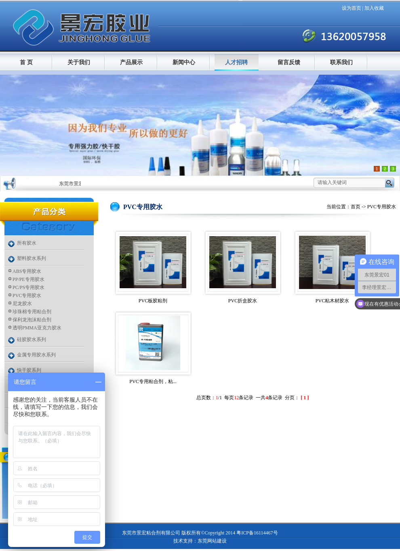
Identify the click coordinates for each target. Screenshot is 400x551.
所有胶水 (26, 243)
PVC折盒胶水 (242, 301)
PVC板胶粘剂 (153, 301)
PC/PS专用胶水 (28, 287)
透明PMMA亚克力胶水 (37, 328)
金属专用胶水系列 (36, 355)
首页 (355, 207)
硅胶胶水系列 (31, 339)
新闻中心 (184, 62)
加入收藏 (374, 8)
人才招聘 (236, 62)
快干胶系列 (29, 370)
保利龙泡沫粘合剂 (32, 320)
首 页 (26, 62)
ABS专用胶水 (27, 271)
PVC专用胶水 (27, 295)
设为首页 (351, 8)
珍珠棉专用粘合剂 (32, 311)
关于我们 (78, 62)
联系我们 (341, 62)
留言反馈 (289, 62)
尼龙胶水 (22, 303)
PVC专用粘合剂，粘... (152, 381)
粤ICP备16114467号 (257, 533)
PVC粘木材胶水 (332, 301)
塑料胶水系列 (31, 258)
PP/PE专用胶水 (28, 279)
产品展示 (131, 62)
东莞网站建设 (212, 541)
